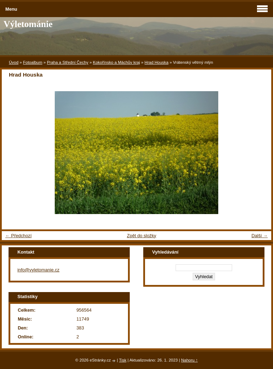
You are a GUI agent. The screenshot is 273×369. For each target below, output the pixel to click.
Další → (259, 235)
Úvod (13, 62)
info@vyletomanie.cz (38, 269)
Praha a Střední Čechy (68, 62)
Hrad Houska (156, 62)
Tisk (123, 360)
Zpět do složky (141, 235)
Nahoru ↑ (189, 360)
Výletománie (28, 24)
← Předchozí (18, 235)
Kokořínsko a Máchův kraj (116, 62)
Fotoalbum (32, 62)
